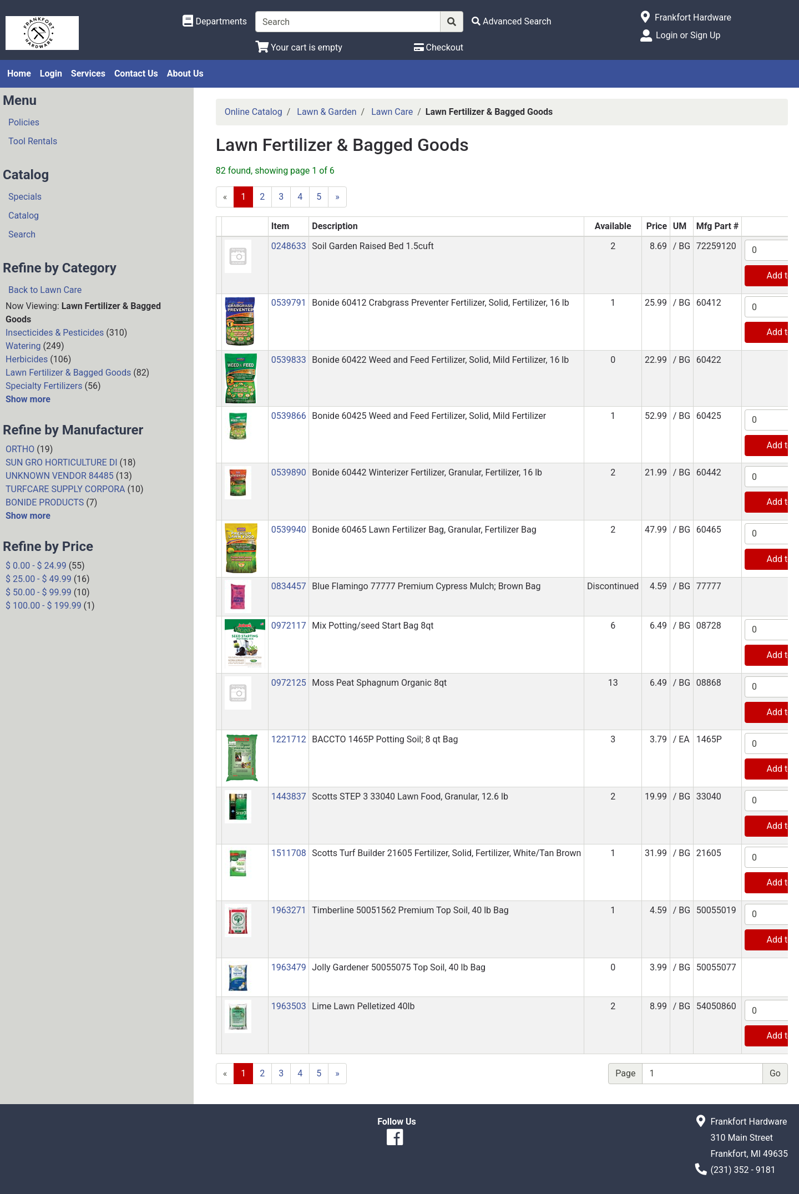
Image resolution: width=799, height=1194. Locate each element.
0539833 (288, 360)
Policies (23, 122)
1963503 (288, 1006)
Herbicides (27, 359)
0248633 (288, 246)
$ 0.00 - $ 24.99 (36, 565)
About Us (185, 73)
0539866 (288, 416)
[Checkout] (438, 47)
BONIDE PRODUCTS (45, 502)
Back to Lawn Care (45, 290)
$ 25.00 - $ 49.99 (39, 579)
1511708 (288, 853)
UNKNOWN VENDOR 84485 (60, 475)
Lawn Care (392, 112)
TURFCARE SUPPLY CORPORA (65, 489)
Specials (25, 196)
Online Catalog (253, 112)
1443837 (288, 796)
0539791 (288, 302)
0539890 (288, 472)
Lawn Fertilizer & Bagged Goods (68, 372)
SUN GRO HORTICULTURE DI (62, 462)
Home (19, 73)
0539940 (288, 529)
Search (22, 234)
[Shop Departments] (215, 21)
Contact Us (136, 73)
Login (51, 73)
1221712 (288, 739)
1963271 (288, 910)
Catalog (23, 215)
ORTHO (20, 449)
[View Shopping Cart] (298, 47)
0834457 (288, 586)
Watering (23, 346)
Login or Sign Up (688, 35)
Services (88, 73)
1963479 (288, 967)
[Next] (337, 197)
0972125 (288, 682)
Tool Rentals (32, 141)
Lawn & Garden (326, 112)
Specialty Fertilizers (44, 386)
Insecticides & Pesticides (55, 332)
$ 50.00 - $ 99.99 (39, 592)
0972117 (288, 625)
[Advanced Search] (512, 21)
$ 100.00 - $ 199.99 (44, 605)
